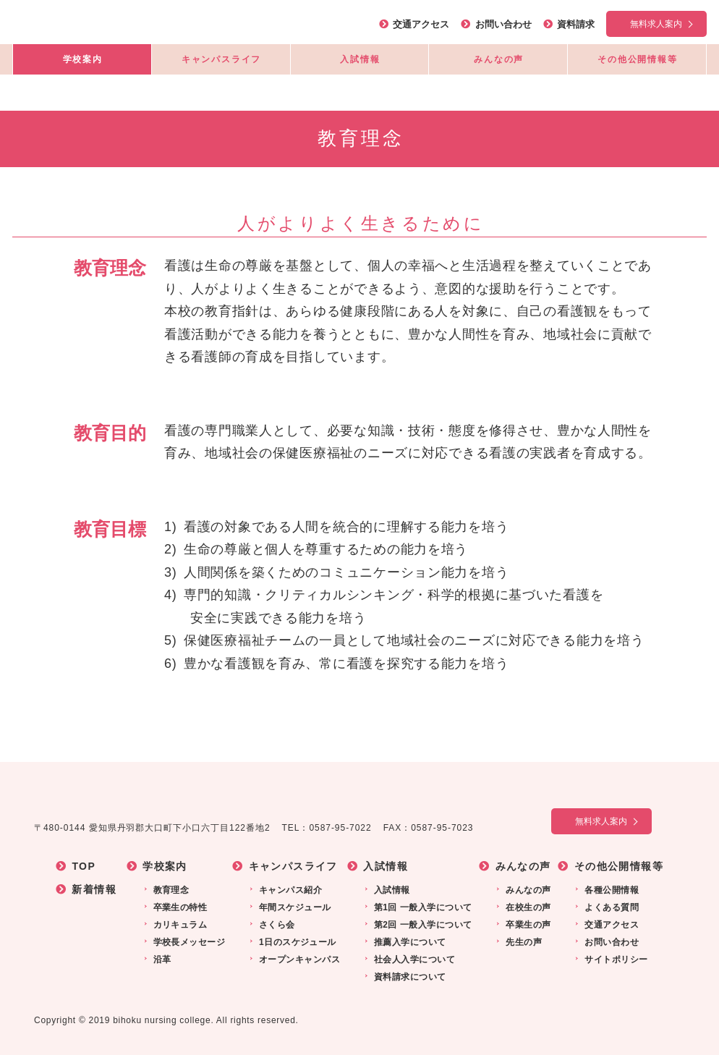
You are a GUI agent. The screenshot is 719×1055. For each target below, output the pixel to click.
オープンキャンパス (298, 959)
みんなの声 (499, 59)
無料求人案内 (656, 24)
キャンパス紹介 (289, 890)
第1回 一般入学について (421, 907)
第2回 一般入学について (421, 925)
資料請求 (576, 24)
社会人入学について (413, 959)
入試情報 (360, 59)
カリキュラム (179, 925)
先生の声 (522, 942)
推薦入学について (408, 942)
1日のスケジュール (296, 942)
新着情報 (94, 889)
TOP (83, 866)
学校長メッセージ (188, 942)
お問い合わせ (503, 24)
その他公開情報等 (637, 59)
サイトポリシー (614, 959)
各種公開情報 (610, 890)
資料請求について (408, 977)
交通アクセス (421, 24)
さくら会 (275, 925)
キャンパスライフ (221, 59)
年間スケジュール (293, 907)
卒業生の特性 (179, 907)
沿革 (160, 959)
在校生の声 (526, 907)
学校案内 (83, 59)
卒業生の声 (526, 925)
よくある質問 (610, 907)
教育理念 (170, 890)
